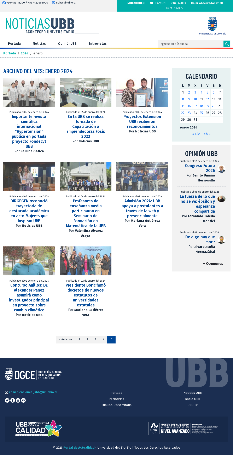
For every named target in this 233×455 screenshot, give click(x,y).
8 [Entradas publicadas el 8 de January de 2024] (183, 99)
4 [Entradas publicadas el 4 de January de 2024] (201, 92)
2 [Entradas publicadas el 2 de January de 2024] (189, 92)
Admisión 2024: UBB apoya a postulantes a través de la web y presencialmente (142, 208)
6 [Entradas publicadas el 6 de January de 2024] (214, 92)
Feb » (206, 134)
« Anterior (65, 339)
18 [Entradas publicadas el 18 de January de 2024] (201, 106)
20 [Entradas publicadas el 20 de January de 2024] (213, 106)
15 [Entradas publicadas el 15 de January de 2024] (183, 106)
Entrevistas (98, 44)
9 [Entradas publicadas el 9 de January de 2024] (189, 99)
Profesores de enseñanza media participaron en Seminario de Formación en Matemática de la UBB (86, 213)
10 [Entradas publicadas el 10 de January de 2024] (195, 99)
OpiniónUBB (67, 44)
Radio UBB (192, 399)
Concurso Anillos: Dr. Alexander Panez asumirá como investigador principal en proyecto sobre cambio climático (29, 297)
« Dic (196, 134)
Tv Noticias (116, 399)
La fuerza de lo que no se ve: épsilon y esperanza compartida (197, 204)
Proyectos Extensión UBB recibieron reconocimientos (142, 121)
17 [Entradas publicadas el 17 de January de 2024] (195, 106)
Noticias (39, 44)
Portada (14, 44)
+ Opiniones (213, 264)
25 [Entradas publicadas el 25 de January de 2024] (201, 113)
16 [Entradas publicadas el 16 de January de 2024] (189, 106)
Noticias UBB (193, 393)
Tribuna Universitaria (116, 405)
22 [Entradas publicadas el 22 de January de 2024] (183, 113)
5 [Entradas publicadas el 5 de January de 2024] (207, 92)
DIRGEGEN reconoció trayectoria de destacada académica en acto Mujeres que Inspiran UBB (29, 211)
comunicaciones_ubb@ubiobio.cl (31, 392)
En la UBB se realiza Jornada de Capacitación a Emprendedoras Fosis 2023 (85, 126)
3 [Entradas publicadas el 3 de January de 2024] (195, 92)
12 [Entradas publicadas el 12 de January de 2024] (207, 99)
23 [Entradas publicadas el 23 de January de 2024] (189, 113)
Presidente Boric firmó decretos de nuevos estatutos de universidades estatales (86, 295)
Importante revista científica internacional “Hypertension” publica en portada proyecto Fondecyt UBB (29, 131)
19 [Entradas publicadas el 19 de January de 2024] (207, 106)
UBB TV (192, 405)
